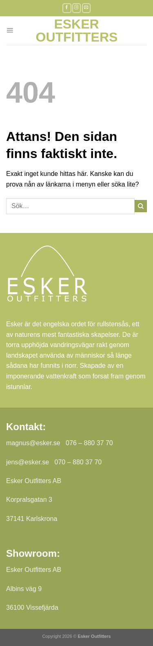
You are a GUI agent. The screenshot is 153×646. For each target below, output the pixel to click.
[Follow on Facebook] (66, 8)
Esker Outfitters (77, 31)
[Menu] (9, 30)
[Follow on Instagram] (76, 8)
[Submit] (141, 206)
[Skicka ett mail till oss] (86, 8)
